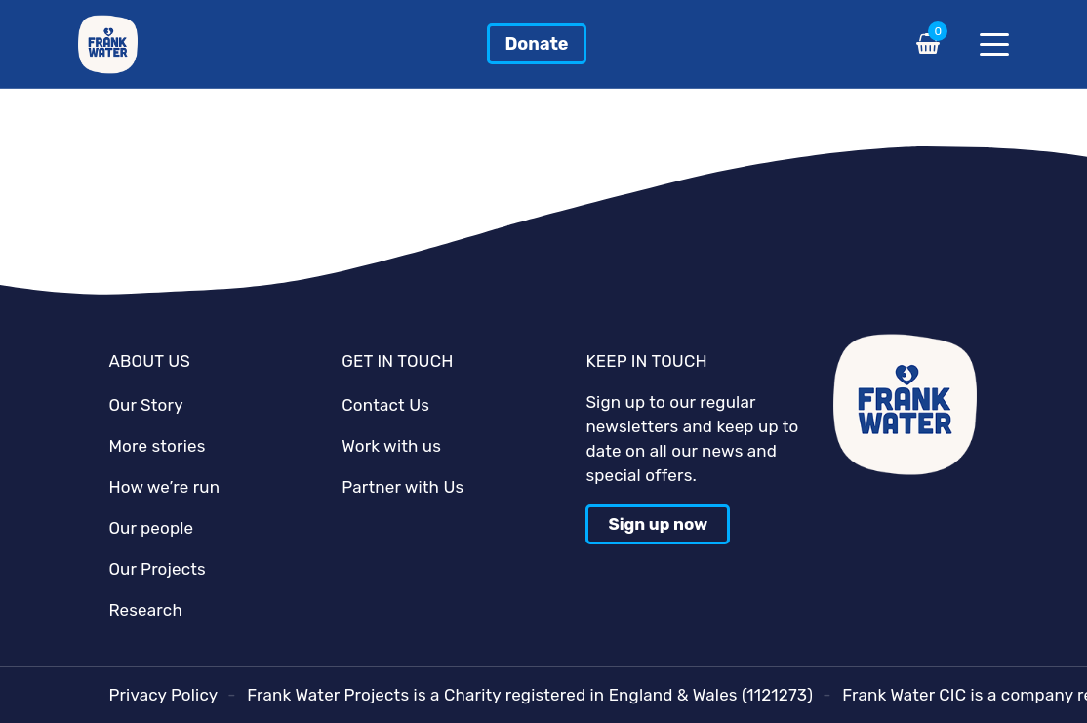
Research (145, 610)
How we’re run (164, 487)
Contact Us (385, 405)
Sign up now (657, 524)
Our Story (145, 405)
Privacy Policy (163, 694)
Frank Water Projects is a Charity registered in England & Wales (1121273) (530, 694)
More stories (156, 446)
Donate (536, 44)
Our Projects (157, 569)
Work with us (391, 446)
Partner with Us (402, 487)
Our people (150, 528)
